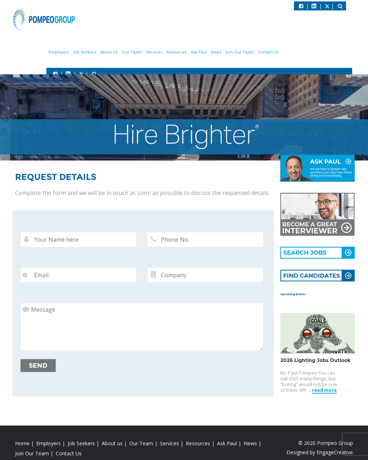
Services (154, 52)
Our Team (132, 52)
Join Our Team (240, 52)
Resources (176, 52)
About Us (109, 52)
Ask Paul (199, 52)
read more (324, 390)
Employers (59, 52)
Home (22, 443)
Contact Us (268, 52)
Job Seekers (84, 52)
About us (112, 443)
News (216, 52)
